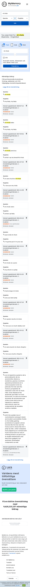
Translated (12, 553)
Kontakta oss (10, 567)
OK (24, 585)
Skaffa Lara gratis (9, 490)
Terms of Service (11, 573)
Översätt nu (14, 66)
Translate (9, 562)
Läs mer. (18, 585)
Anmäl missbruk (10, 565)
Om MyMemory (10, 560)
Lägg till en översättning (11, 87)
